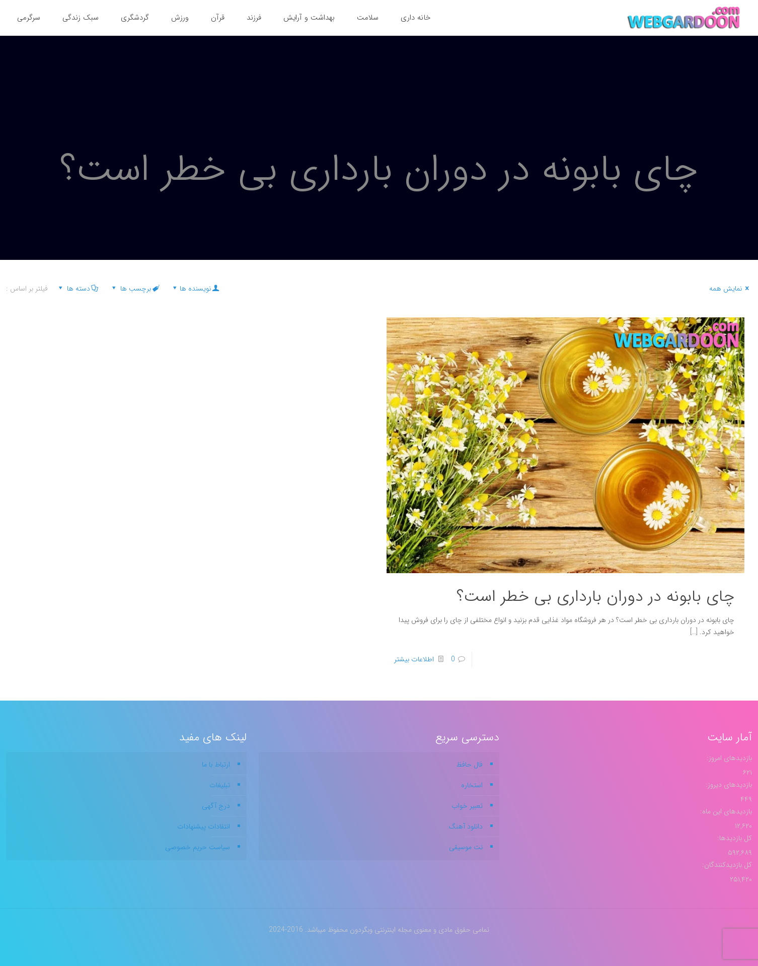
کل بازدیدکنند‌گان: (726, 864)
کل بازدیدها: (733, 838)
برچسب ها (135, 288)
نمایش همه (730, 288)
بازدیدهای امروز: (728, 758)
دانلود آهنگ (465, 826)
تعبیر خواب (467, 805)
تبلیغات (219, 785)
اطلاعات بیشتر (414, 659)
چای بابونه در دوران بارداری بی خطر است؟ (595, 596)
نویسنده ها (195, 288)
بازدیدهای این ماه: (725, 811)
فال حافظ (469, 764)
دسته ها (77, 288)
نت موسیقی (466, 847)
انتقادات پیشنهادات (203, 826)
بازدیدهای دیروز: (728, 784)
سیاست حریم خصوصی (197, 847)
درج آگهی (216, 805)
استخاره (472, 785)
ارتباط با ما (216, 764)
